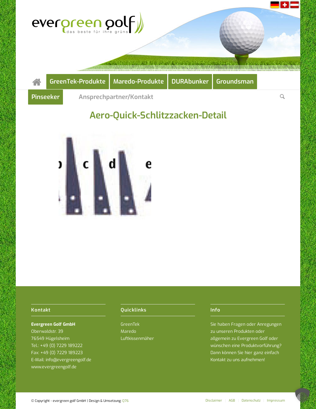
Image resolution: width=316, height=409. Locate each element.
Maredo (128, 331)
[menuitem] (38, 81)
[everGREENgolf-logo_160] (88, 37)
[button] (302, 395)
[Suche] (282, 97)
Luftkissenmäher (137, 338)
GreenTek (130, 324)
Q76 (125, 401)
